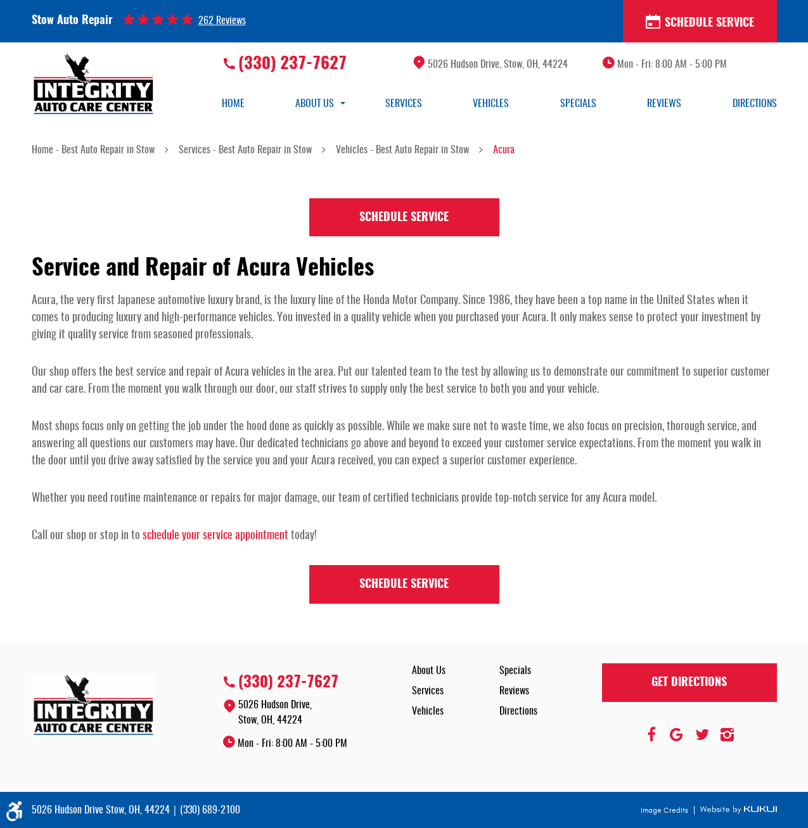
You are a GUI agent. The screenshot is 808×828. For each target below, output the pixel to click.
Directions (755, 104)
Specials (578, 104)
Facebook (651, 735)
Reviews (664, 104)
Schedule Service (700, 22)
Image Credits (665, 810)
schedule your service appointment (215, 536)
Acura (504, 150)
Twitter (702, 735)
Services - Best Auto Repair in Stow (245, 150)
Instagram (727, 735)
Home (233, 104)
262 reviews (222, 21)
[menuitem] (233, 103)
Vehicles (491, 104)
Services (403, 104)
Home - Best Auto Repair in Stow (93, 150)
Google (676, 735)
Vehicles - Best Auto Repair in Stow (402, 150)
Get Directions (689, 683)
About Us (314, 104)
